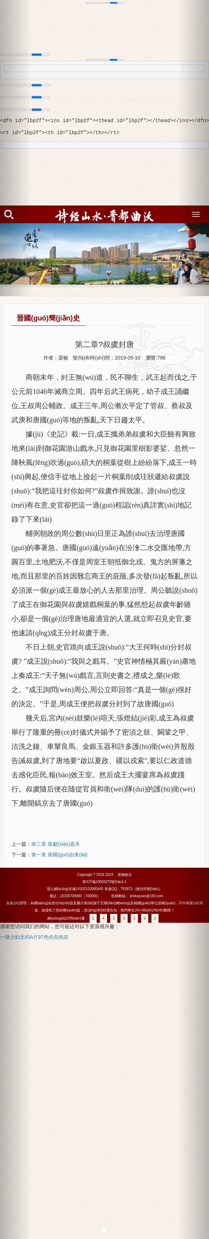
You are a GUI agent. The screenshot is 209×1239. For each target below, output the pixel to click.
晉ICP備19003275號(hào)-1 (104, 882)
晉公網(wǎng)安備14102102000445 (75, 889)
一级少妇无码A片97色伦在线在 (34, 937)
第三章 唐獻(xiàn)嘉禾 (55, 844)
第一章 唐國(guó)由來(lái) (59, 854)
